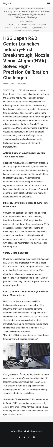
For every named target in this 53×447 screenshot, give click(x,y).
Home (22, 21)
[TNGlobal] (7, 3)
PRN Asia (30, 21)
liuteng (23, 84)
